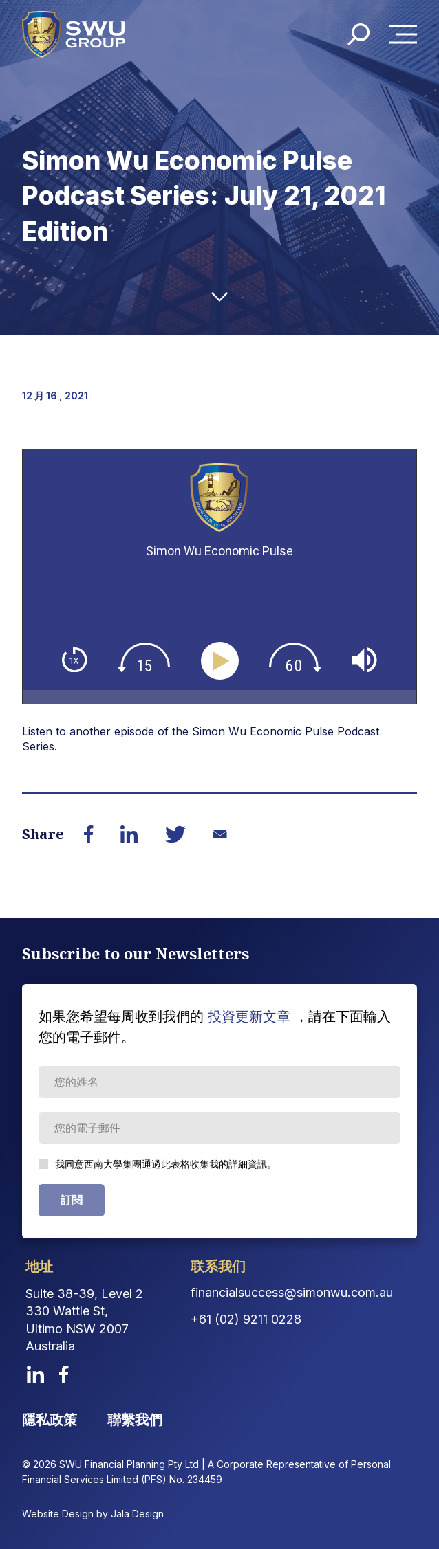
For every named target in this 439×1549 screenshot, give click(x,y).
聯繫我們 (134, 1420)
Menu (406, 34)
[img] (74, 660)
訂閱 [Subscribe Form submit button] (72, 1200)
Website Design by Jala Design (93, 1513)
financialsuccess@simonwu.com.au (292, 1292)
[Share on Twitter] (175, 834)
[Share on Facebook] (88, 834)
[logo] (73, 34)
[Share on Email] (220, 834)
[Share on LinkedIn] (129, 834)
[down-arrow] (219, 297)
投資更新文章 (249, 1016)
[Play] (223, 661)
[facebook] (64, 1374)
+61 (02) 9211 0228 (246, 1319)
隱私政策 (49, 1420)
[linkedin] (35, 1374)
